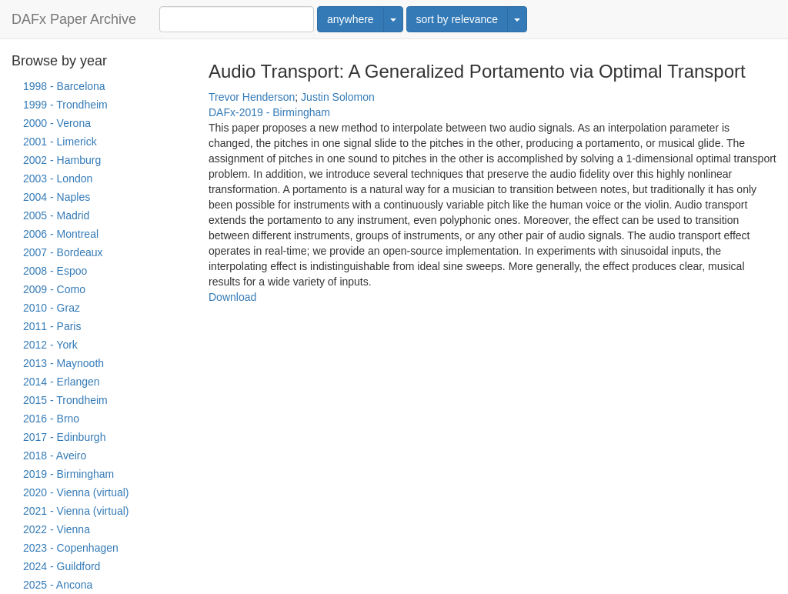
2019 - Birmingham (68, 474)
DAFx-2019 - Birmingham (269, 112)
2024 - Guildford (61, 566)
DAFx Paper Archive (74, 19)
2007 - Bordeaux (63, 252)
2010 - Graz (51, 308)
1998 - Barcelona (64, 86)
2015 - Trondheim (65, 400)
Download (232, 297)
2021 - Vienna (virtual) (76, 511)
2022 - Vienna (56, 529)
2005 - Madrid (56, 215)
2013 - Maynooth (63, 363)
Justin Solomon (338, 97)
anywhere (350, 19)
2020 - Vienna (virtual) (76, 492)
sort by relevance (457, 19)
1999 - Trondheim (65, 104)
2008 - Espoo (55, 271)
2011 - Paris (52, 326)
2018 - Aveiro (54, 455)
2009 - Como (54, 289)
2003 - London (57, 178)
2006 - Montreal (60, 234)
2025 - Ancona (57, 585)
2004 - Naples (56, 197)
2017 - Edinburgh (64, 437)
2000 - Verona (57, 123)
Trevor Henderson (252, 97)
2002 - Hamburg (62, 160)
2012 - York (50, 345)
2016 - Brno (51, 418)
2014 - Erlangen (61, 381)
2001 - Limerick (60, 141)
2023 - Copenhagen (71, 548)
